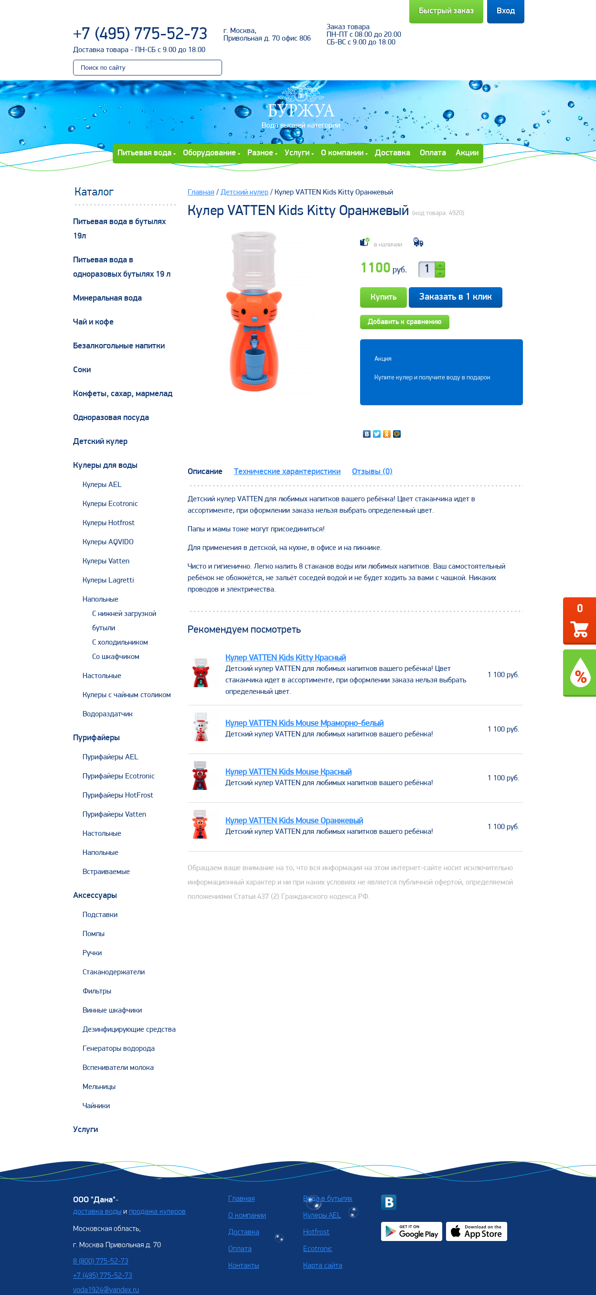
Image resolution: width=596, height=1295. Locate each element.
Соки (82, 370)
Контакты (243, 1266)
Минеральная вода (107, 298)
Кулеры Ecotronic (110, 504)
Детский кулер (100, 441)
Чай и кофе (93, 322)
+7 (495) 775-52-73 (140, 34)
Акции (467, 153)
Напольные (100, 600)
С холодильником (120, 643)
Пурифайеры (96, 738)
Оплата (433, 153)
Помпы (94, 934)
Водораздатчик (108, 714)
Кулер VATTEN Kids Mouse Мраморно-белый (304, 724)
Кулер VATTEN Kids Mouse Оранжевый (294, 821)
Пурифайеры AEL (110, 757)
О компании (342, 153)
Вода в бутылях (327, 1199)
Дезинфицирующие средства (129, 1030)
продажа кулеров (157, 1212)
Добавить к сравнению (405, 322)
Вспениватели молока (118, 1068)
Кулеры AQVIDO (108, 542)
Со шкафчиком (115, 657)
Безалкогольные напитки (119, 346)
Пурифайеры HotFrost (118, 795)
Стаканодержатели (114, 972)
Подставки (100, 915)
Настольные (102, 676)
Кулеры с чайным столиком (127, 695)
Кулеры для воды (105, 465)
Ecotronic (317, 1249)
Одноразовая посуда (111, 417)
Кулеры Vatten (106, 561)
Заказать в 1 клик (455, 297)
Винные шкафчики (112, 1010)
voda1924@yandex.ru (106, 1290)
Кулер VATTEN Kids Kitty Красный (285, 658)
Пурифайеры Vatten (114, 815)
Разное (260, 153)
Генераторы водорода (119, 1049)
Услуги (297, 153)
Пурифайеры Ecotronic (119, 776)
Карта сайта (322, 1266)
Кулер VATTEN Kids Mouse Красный (288, 772)
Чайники (96, 1106)
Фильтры (97, 991)
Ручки (92, 953)
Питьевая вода (144, 153)
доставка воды (97, 1212)
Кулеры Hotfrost (109, 523)
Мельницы (99, 1087)
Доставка (392, 153)
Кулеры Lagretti (108, 580)
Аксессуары (95, 895)
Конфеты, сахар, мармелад (122, 394)
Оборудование (209, 153)
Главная (201, 192)
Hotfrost (316, 1232)
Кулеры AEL (102, 485)
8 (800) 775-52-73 (100, 1261)
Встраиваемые (106, 872)
